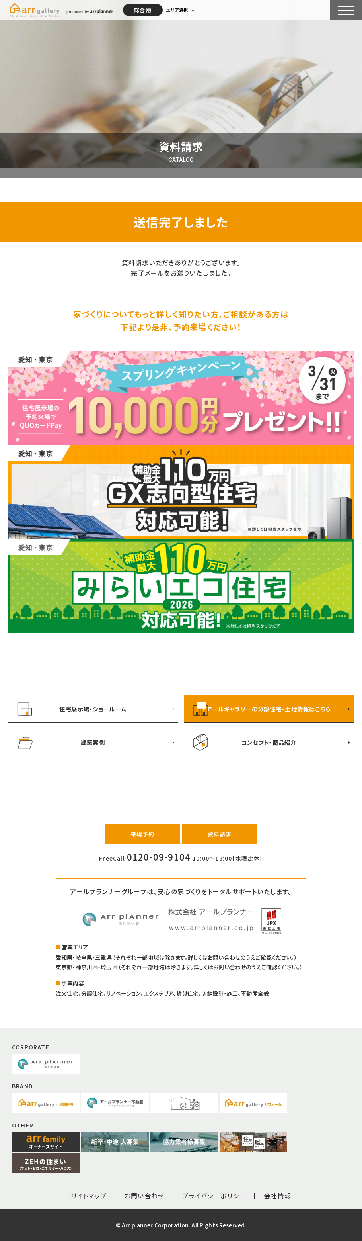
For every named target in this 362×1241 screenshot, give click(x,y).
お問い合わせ (144, 1195)
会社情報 (277, 1195)
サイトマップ (89, 1195)
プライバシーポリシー (214, 1195)
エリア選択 (177, 10)
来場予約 (142, 834)
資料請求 (220, 834)
